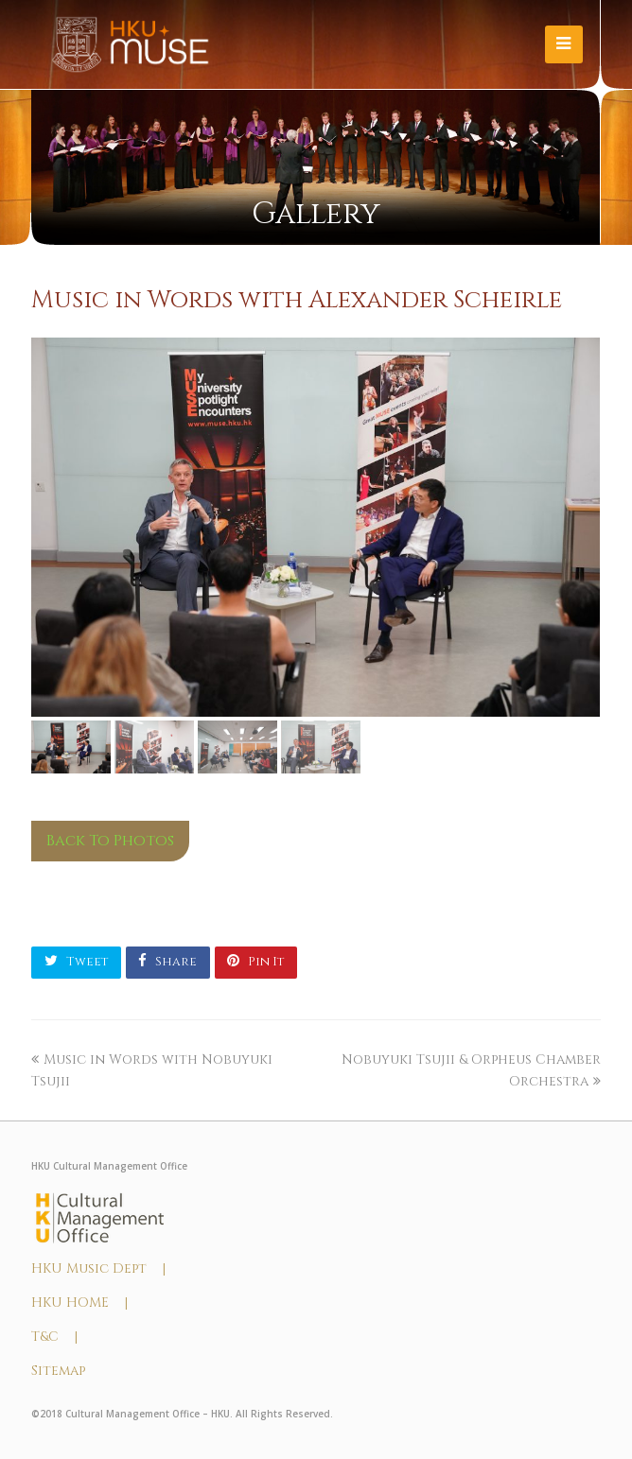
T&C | (54, 1337)
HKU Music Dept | (98, 1268)
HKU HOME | (79, 1302)
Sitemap (58, 1371)
